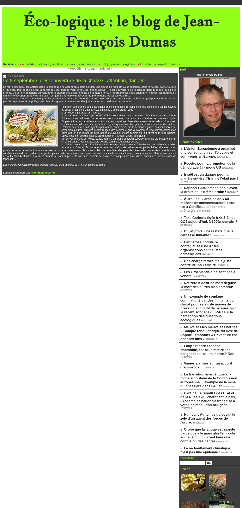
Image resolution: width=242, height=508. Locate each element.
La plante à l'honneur (167, 64)
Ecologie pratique (109, 64)
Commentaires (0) (42, 171)
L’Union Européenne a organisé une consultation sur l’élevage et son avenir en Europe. (207, 152)
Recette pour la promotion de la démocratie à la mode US (203, 163)
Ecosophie (144, 64)
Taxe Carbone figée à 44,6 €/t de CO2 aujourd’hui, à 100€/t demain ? (207, 205)
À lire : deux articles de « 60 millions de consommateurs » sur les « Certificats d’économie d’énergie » (209, 194)
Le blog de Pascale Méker (198, 486)
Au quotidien (28, 64)
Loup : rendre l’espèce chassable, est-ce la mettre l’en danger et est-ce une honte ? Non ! (208, 308)
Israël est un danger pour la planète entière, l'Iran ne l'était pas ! (206, 172)
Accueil (91, 68)
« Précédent (78, 68)
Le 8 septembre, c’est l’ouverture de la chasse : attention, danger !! (70, 80)
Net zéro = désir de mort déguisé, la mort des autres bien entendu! (206, 257)
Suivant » (103, 68)
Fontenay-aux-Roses (51, 64)
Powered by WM (121, 498)
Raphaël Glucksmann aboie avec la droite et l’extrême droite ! (206, 182)
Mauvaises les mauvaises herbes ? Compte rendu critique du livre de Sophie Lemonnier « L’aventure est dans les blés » (208, 293)
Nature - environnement (81, 64)
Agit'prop (128, 64)
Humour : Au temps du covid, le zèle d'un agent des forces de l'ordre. (207, 361)
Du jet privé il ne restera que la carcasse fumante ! (203, 215)
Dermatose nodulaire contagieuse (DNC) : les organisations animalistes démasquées (205, 226)
